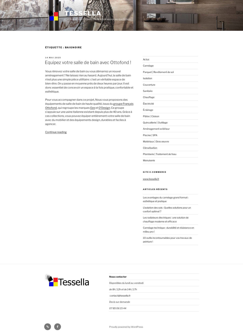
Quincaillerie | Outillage (155, 122)
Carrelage (148, 65)
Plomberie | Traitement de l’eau (159, 154)
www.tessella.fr (151, 178)
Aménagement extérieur (156, 128)
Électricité (148, 103)
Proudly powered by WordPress (126, 326)
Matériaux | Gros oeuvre (156, 141)
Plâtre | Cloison (151, 116)
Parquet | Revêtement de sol (158, 72)
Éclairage (148, 109)
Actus (146, 59)
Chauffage (148, 97)
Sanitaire (148, 90)
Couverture (149, 84)
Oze (92, 107)
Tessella (83, 13)
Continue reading (56, 132)
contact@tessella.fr (119, 295)
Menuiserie (149, 160)
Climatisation (150, 147)
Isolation (147, 78)
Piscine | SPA (150, 135)
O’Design (104, 107)
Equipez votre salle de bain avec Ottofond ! (88, 62)
